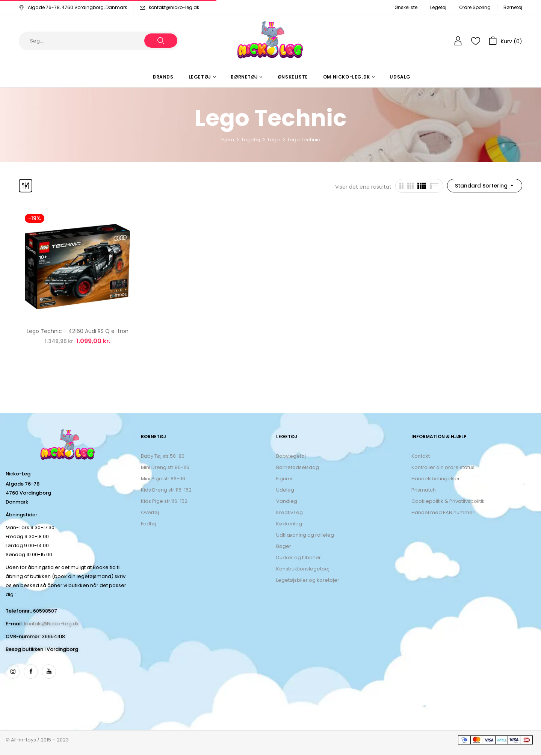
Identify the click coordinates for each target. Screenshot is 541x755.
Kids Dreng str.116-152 (166, 489)
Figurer (284, 478)
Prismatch (423, 489)
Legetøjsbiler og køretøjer (307, 580)
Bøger (283, 546)
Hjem (227, 139)
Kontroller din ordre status (443, 467)
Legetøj (438, 7)
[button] (505, 41)
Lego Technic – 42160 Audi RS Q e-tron (77, 331)
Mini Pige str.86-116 (163, 478)
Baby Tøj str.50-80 (162, 456)
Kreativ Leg (289, 512)
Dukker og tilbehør (298, 557)
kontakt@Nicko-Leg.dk (51, 623)
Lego (274, 139)
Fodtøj (148, 523)
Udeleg (285, 489)
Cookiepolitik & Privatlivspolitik (448, 501)
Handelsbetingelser (435, 478)
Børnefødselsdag (297, 467)
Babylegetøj (291, 456)
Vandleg (286, 501)
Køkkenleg (289, 523)
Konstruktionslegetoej (302, 568)
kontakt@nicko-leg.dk (174, 7)
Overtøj (150, 512)
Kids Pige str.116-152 (164, 501)
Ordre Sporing (475, 7)
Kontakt (420, 456)
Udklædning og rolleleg (305, 535)
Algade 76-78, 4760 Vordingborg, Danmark (73, 7)
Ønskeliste (405, 7)
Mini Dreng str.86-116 (165, 467)
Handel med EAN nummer (443, 512)
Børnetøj (512, 7)
